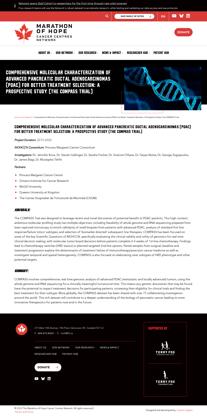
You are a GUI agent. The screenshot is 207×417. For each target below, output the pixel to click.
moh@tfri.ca (67, 333)
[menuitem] (44, 53)
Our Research (88, 52)
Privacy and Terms (24, 412)
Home (16, 117)
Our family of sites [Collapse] (132, 16)
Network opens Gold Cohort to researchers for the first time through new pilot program (73, 3)
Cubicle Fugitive (184, 410)
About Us (45, 52)
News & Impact (112, 52)
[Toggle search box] (107, 16)
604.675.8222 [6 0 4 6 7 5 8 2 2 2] (46, 333)
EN (163, 16)
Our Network (65, 52)
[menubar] (103, 53)
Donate (183, 32)
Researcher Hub (138, 52)
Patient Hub (161, 53)
